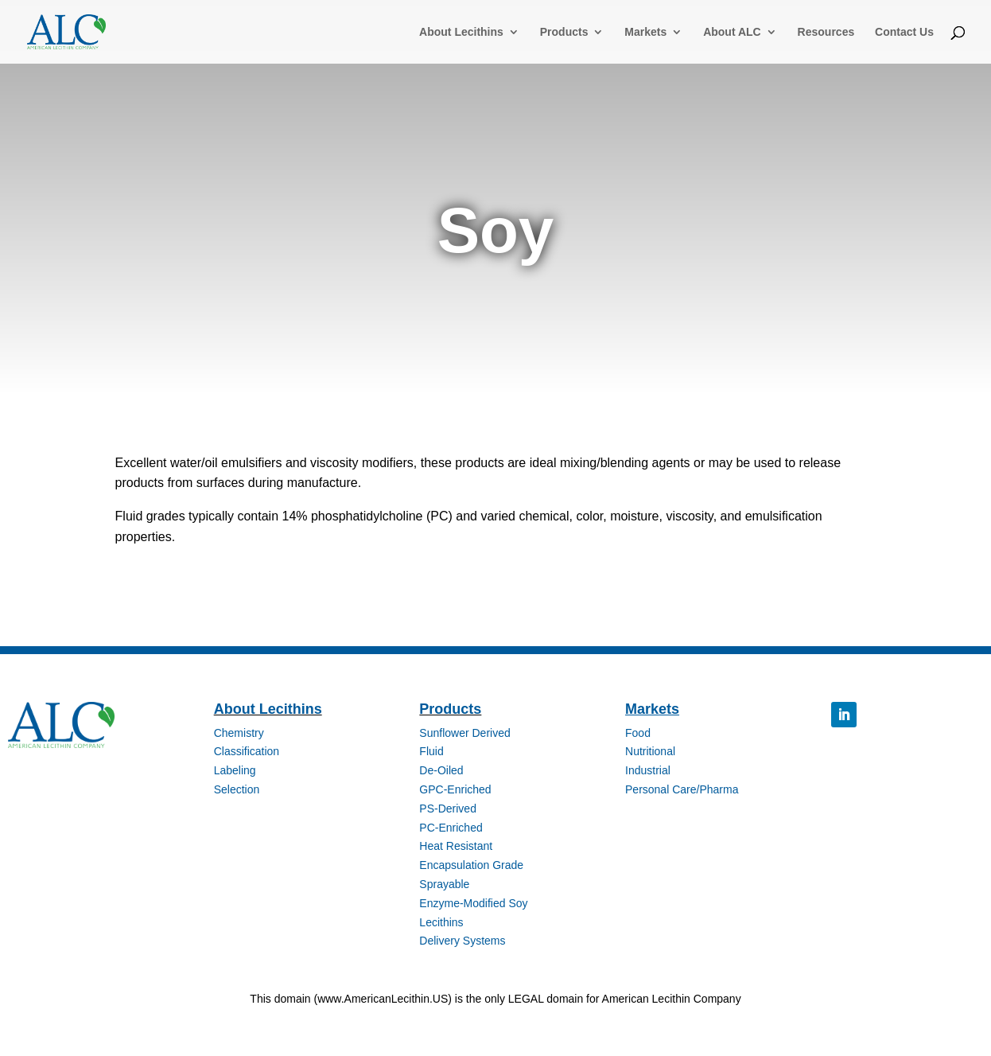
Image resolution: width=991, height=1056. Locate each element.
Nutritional (650, 751)
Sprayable (444, 884)
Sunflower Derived (464, 733)
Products (564, 32)
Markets (645, 32)
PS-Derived (447, 808)
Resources (826, 32)
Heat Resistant (455, 846)
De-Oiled (441, 770)
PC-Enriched (450, 827)
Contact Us (904, 32)
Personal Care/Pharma (681, 789)
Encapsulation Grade (471, 865)
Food (638, 733)
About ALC (732, 32)
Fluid (431, 751)
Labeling (235, 770)
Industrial (647, 770)
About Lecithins (461, 32)
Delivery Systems (462, 940)
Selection (237, 789)
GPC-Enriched (455, 789)
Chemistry (239, 733)
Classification (246, 751)
